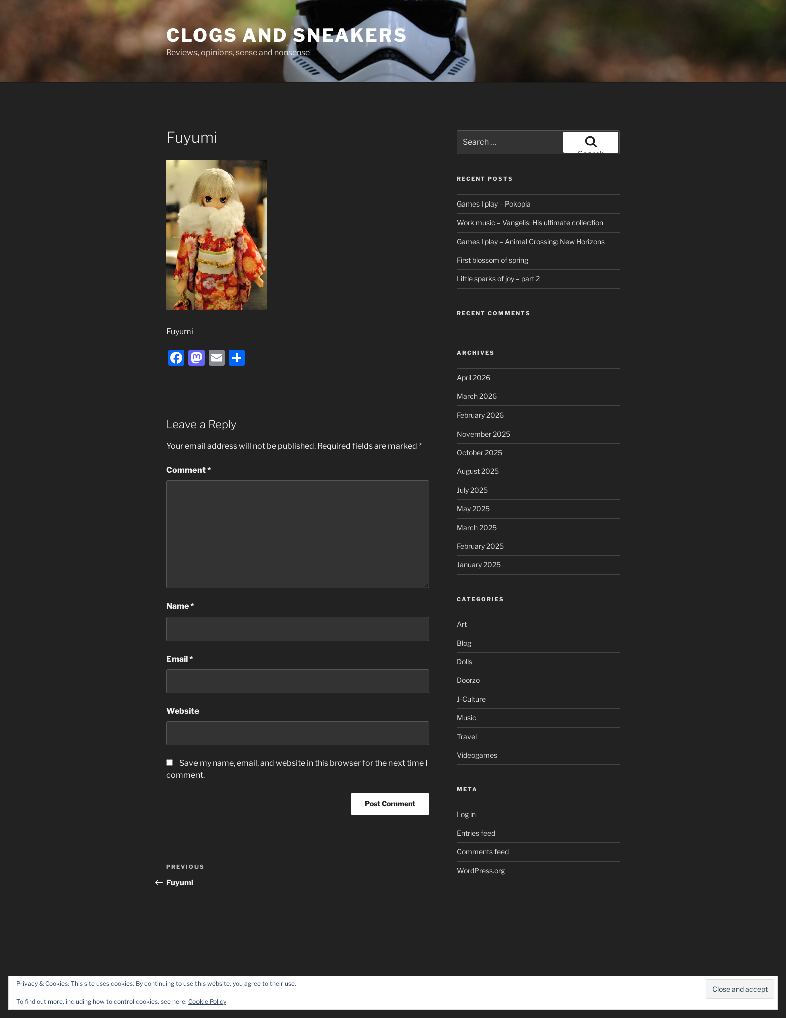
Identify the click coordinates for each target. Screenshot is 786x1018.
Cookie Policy (207, 1001)
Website (182, 711)
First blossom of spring (492, 260)
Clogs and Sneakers (287, 35)
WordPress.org (481, 870)
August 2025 (478, 471)
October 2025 (479, 452)
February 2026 (480, 415)
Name (180, 606)
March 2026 (477, 396)
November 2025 (483, 434)
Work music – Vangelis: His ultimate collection (530, 222)
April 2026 (473, 377)
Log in (466, 814)
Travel (467, 736)
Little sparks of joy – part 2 (498, 278)
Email (179, 659)
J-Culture (471, 699)
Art (462, 624)
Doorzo (468, 680)
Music (466, 717)
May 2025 (473, 508)
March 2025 (477, 527)
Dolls (464, 661)
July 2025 (472, 490)
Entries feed (476, 833)
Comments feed (483, 851)
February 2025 (480, 546)
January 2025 (479, 564)
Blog (464, 643)
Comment (188, 470)
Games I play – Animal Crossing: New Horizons (531, 241)
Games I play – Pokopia (494, 203)
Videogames (477, 755)
